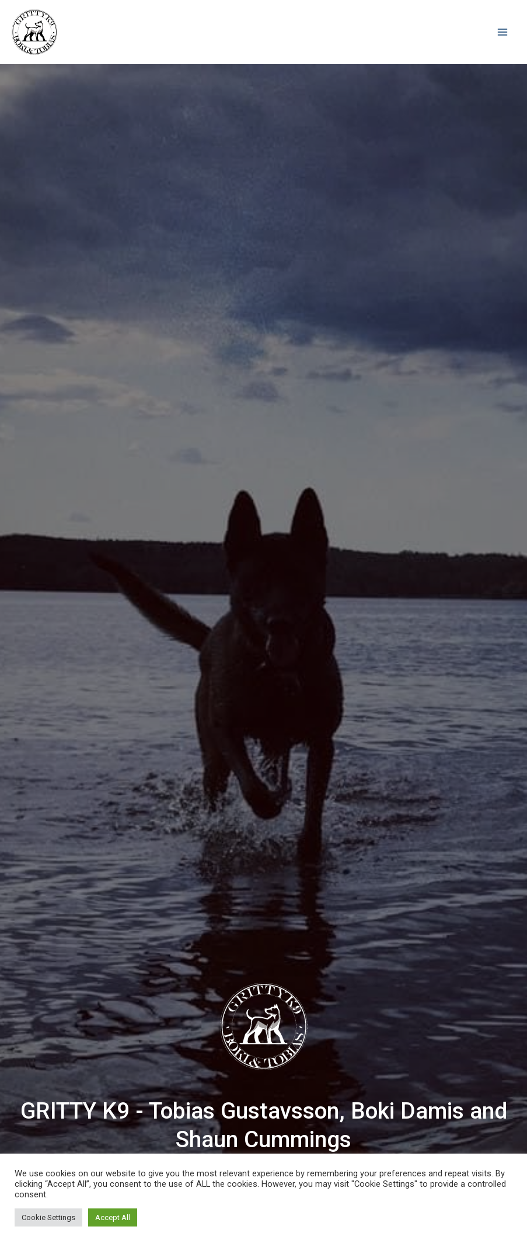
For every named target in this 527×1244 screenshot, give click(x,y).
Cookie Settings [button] (48, 1217)
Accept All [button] (112, 1217)
